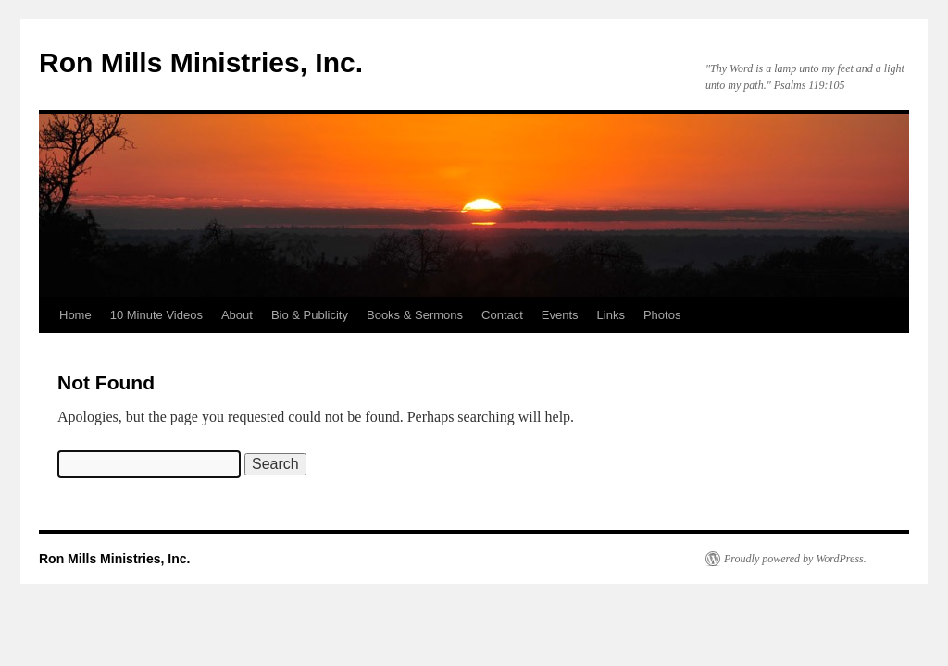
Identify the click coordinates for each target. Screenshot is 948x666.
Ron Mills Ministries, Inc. (201, 62)
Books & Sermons (415, 315)
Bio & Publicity (309, 315)
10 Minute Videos (156, 315)
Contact (502, 315)
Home (75, 315)
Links (611, 315)
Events (560, 315)
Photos (661, 315)
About (237, 315)
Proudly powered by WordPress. (795, 558)
